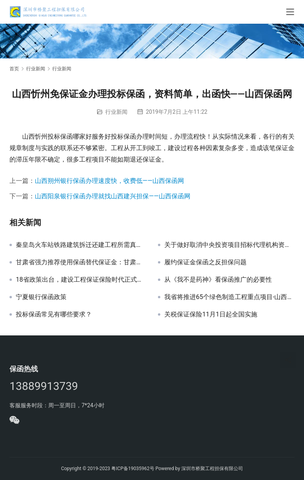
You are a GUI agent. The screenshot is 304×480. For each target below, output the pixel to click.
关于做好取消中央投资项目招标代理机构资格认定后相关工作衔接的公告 (229, 244)
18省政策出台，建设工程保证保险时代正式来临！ (81, 279)
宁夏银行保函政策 (41, 297)
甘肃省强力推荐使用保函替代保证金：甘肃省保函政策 (81, 262)
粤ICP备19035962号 (132, 468)
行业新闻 (116, 112)
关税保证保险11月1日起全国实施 (210, 314)
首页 (14, 69)
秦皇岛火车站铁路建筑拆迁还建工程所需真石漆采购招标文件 (81, 244)
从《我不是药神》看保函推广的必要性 (218, 279)
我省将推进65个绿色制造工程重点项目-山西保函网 (229, 297)
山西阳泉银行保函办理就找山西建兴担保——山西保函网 (112, 196)
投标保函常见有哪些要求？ (54, 314)
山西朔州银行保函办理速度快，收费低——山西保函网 (109, 180)
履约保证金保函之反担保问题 (205, 262)
